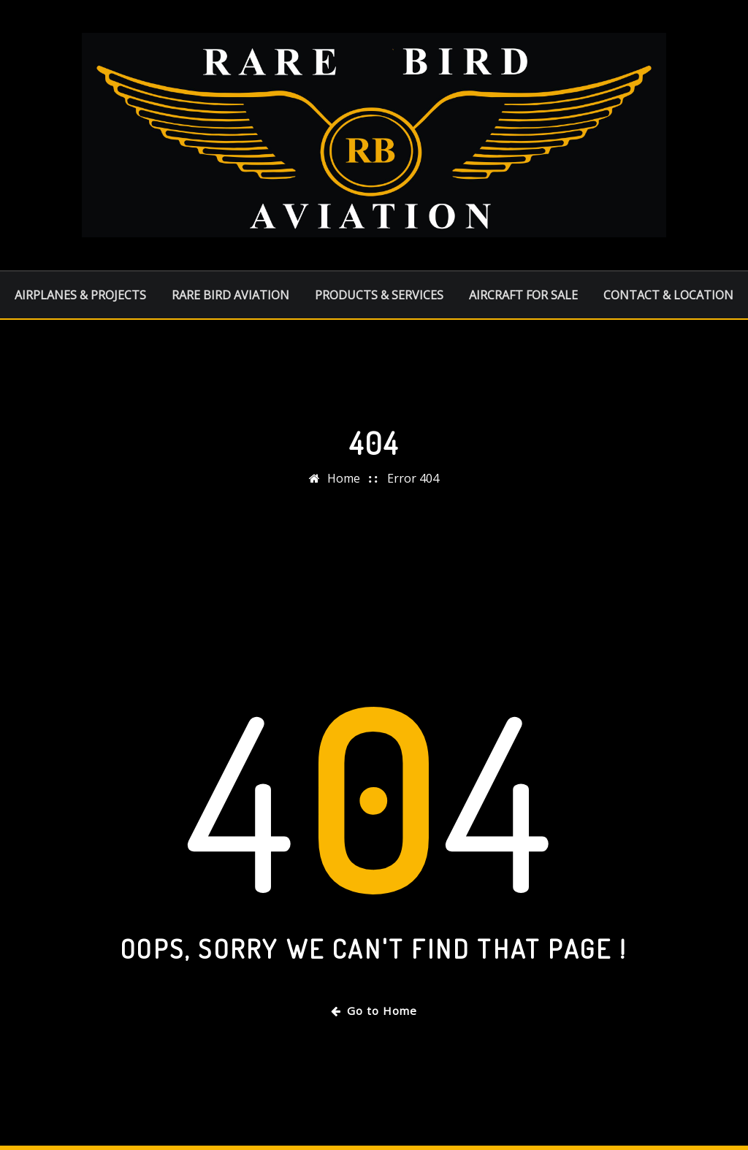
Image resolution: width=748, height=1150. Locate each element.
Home (343, 478)
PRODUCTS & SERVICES (379, 295)
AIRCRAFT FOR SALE (523, 295)
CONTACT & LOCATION (668, 295)
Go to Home (374, 1010)
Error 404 (413, 478)
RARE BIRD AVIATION (230, 295)
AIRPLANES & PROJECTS (80, 295)
